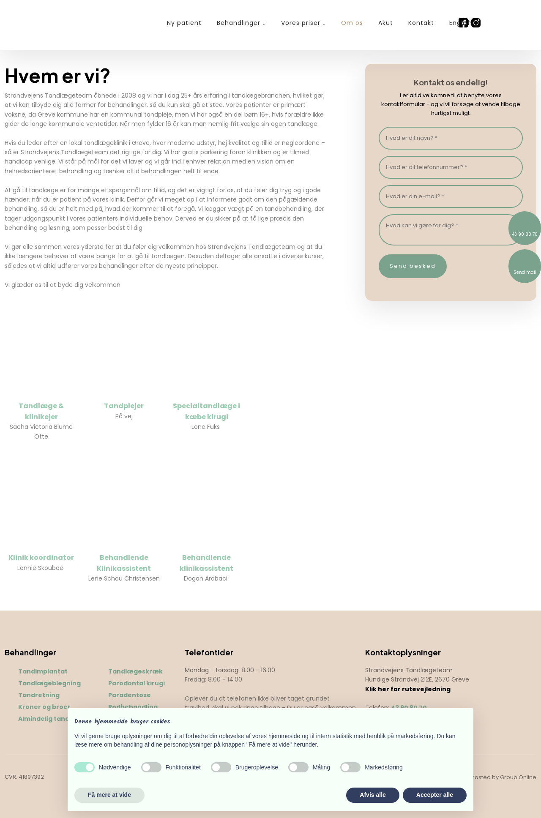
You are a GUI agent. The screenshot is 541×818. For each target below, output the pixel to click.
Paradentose (129, 695)
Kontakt (421, 23)
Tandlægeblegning (49, 683)
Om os (352, 23)
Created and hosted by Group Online (485, 777)
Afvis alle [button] (372, 794)
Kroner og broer (44, 707)
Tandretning (39, 695)
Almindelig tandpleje (51, 718)
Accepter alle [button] (434, 794)
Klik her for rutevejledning (408, 689)
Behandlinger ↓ (241, 23)
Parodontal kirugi (136, 683)
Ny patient (184, 23)
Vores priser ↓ (303, 23)
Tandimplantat (43, 671)
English (460, 23)
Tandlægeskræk (135, 671)
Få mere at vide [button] (109, 794)
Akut (385, 23)
